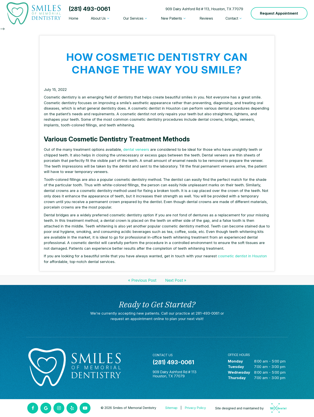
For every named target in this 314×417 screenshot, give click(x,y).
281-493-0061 (207, 313)
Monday (235, 361)
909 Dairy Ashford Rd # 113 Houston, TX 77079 (174, 374)
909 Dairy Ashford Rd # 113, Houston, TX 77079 (204, 9)
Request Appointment (279, 13)
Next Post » (175, 280)
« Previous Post (142, 280)
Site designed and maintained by (249, 408)
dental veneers (136, 149)
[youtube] (85, 408)
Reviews (206, 18)
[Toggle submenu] (108, 18)
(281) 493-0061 (89, 9)
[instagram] (58, 408)
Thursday (237, 378)
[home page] (34, 13)
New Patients (174, 18)
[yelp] (72, 408)
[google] (45, 408)
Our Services (135, 18)
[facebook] (32, 408)
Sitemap (171, 408)
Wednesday (239, 372)
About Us (101, 18)
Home (73, 18)
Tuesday (236, 366)
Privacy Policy (195, 408)
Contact (234, 18)
